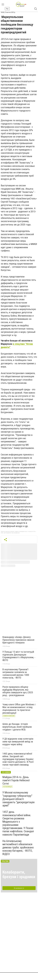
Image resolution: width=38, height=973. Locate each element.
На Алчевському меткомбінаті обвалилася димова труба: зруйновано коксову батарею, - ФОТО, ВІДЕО (18, 847)
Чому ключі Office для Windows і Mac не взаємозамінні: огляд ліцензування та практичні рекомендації (18, 708)
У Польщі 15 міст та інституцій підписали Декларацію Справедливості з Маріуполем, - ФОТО (18, 656)
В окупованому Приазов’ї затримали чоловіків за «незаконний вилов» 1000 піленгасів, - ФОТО (15, 673)
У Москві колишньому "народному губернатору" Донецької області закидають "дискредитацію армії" (18, 799)
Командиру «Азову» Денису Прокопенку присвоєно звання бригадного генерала (18, 640)
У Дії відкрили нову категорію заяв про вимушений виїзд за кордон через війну (17, 741)
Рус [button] (7, 9)
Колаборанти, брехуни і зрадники (18, 874)
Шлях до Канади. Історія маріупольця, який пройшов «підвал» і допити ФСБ (17, 727)
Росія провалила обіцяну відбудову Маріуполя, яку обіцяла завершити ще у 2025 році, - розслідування (17, 691)
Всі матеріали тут (19, 888)
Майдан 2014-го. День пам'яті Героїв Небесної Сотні (16, 780)
